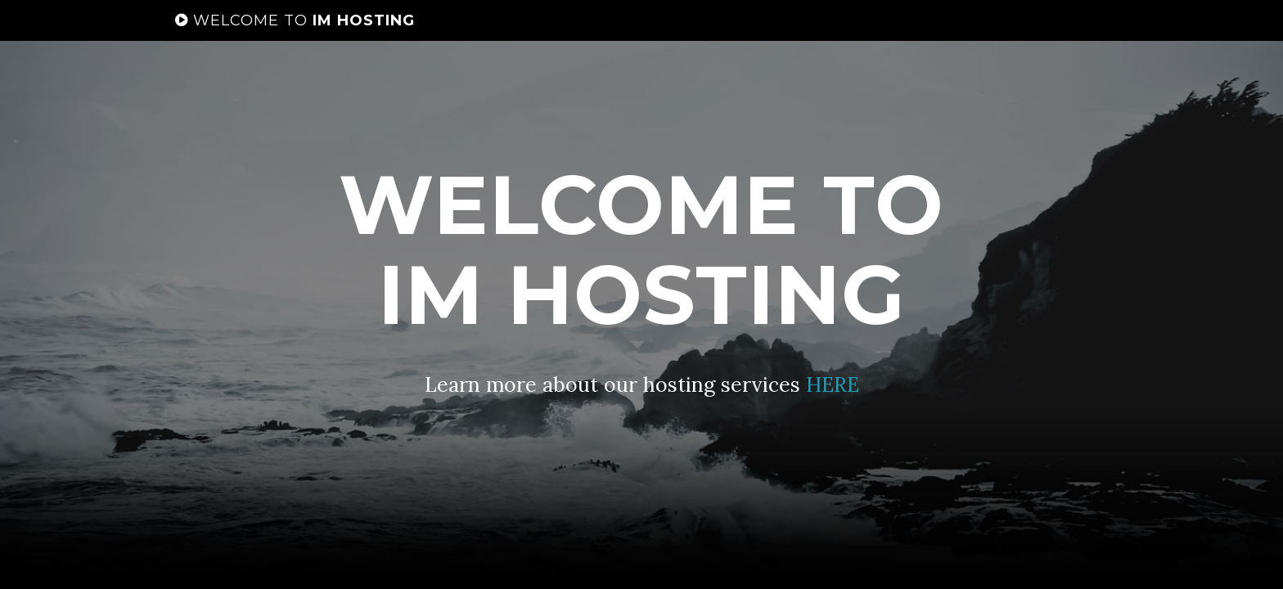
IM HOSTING (295, 37)
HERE (832, 384)
